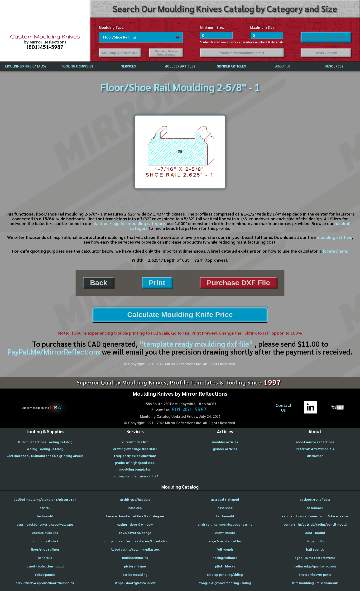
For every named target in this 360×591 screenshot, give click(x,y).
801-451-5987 (189, 409)
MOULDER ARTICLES (179, 66)
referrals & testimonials (315, 449)
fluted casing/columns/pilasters (135, 549)
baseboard (315, 507)
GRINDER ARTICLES (231, 66)
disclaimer (315, 455)
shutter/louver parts (315, 574)
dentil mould (315, 532)
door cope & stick (45, 541)
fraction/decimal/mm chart (241, 53)
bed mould (45, 516)
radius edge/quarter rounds (315, 566)
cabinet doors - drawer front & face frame (315, 516)
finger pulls (315, 541)
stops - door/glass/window (135, 583)
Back (98, 283)
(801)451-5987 (45, 46)
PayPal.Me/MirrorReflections (55, 351)
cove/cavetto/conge (135, 532)
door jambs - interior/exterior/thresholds (135, 541)
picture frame (135, 566)
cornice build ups (45, 532)
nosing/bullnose (225, 557)
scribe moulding (135, 574)
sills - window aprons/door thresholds (45, 583)
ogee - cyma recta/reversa (315, 557)
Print (157, 283)
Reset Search (325, 53)
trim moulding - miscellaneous (315, 583)
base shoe (225, 507)
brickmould (225, 516)
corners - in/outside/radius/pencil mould (314, 524)
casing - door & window (135, 524)
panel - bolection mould (44, 566)
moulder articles (225, 442)
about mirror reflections (315, 442)
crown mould (225, 532)
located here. (335, 251)
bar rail (45, 507)
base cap (135, 507)
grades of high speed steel (135, 462)
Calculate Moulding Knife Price (180, 314)
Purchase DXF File (238, 283)
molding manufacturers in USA (134, 476)
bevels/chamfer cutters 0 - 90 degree (135, 516)
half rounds (315, 549)
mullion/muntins (135, 557)
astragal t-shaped (225, 499)
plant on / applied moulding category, (129, 223)
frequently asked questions (135, 455)
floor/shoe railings (45, 549)
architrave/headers (135, 499)
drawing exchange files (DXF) (135, 449)
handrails (45, 557)
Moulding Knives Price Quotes (166, 53)
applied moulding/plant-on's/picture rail (45, 499)
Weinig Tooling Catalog (45, 449)
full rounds (224, 549)
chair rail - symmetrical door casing (225, 524)
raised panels (45, 574)
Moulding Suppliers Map (120, 53)
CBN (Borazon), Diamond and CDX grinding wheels (45, 455)
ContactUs (284, 407)
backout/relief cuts (315, 499)
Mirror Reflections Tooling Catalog (45, 442)
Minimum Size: (212, 27)
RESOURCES (334, 66)
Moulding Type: (111, 27)
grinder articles (225, 449)
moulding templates (135, 469)
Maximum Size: (262, 27)
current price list (135, 442)
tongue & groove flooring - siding (225, 583)
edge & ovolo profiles (224, 541)
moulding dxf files (334, 237)
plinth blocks (225, 566)
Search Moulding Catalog (326, 37)
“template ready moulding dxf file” (196, 343)
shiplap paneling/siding (225, 574)
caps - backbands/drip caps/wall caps (45, 524)
